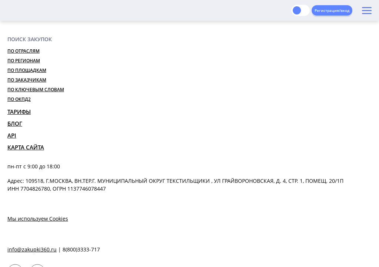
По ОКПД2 (19, 99)
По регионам (23, 60)
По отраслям (23, 51)
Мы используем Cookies (37, 218)
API (11, 135)
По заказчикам (26, 80)
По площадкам (26, 70)
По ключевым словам (35, 89)
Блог (14, 123)
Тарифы (19, 111)
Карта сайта (25, 147)
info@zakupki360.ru (32, 249)
